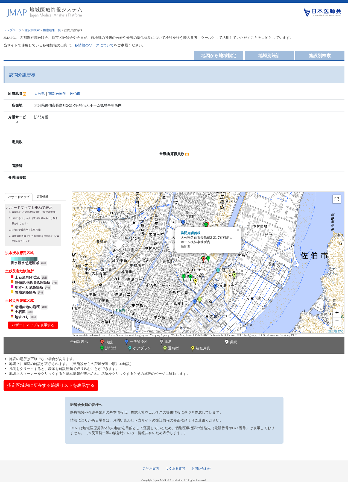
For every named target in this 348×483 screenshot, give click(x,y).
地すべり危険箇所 (29, 287)
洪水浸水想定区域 (25, 263)
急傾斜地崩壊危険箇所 (32, 283)
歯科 (165, 342)
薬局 (230, 342)
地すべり (22, 317)
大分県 (39, 94)
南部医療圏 (57, 94)
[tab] (19, 197)
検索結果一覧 (52, 30)
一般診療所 (136, 342)
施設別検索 (32, 30)
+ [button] (337, 313)
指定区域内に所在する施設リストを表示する (51, 385)
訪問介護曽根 (190, 233)
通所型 (170, 349)
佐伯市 (75, 94)
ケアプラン (139, 349)
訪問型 (107, 349)
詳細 (43, 263)
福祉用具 (200, 349)
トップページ (13, 30)
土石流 (20, 312)
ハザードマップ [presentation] (18, 197)
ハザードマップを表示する (33, 325)
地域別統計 (269, 55)
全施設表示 (79, 342)
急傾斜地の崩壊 (27, 307)
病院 (106, 342)
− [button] (337, 321)
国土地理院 (335, 331)
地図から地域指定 (218, 55)
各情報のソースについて (94, 45)
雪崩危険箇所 (25, 292)
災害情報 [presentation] (42, 196)
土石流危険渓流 (27, 277)
